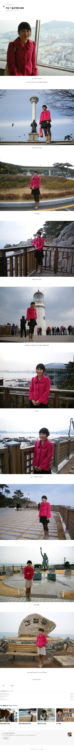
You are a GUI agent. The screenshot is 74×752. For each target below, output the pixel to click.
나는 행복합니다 (3, 691)
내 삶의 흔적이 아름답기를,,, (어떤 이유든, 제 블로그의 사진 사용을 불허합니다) (19, 735)
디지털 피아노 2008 (3, 699)
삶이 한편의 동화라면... (8, 733)
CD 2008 (1, 698)
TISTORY (37, 749)
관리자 (42, 749)
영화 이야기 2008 (3, 696)
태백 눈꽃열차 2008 (3, 693)
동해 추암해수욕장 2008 (4, 695)
